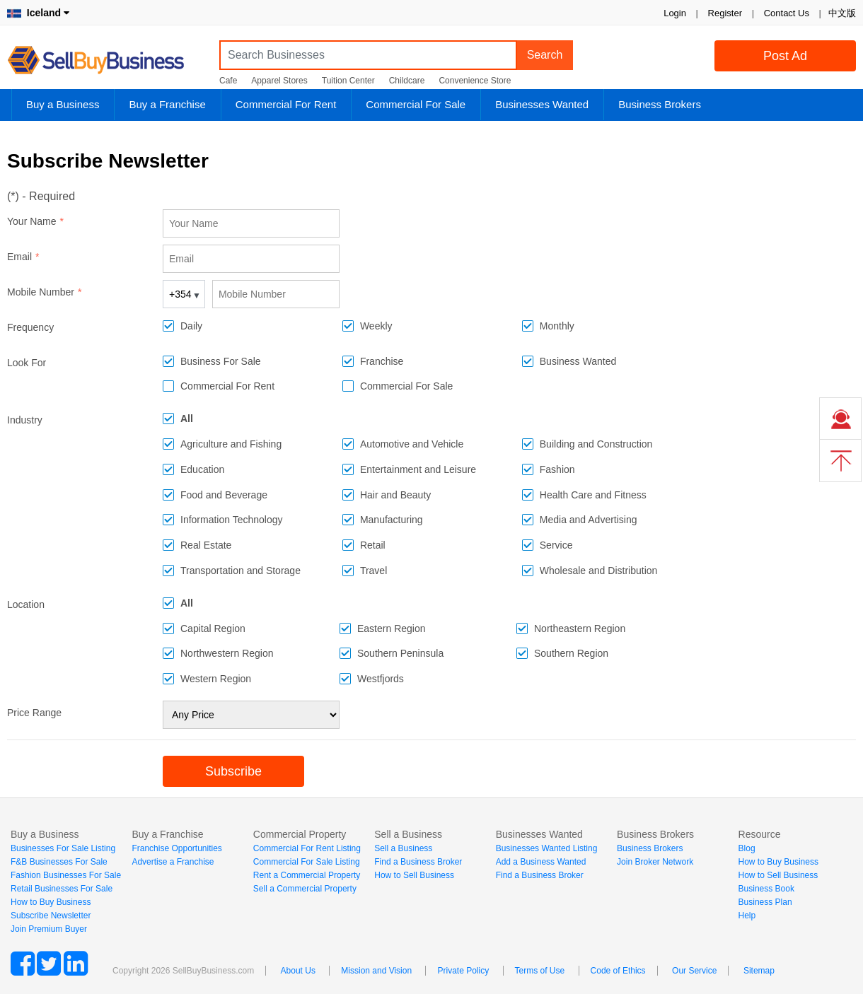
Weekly (376, 326)
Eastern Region (391, 628)
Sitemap (759, 971)
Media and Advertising (588, 519)
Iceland (38, 12)
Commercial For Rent (286, 104)
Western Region (215, 678)
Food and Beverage (223, 495)
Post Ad (785, 56)
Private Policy (463, 971)
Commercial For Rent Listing (307, 848)
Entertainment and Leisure (418, 469)
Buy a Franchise (167, 104)
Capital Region (212, 628)
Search (545, 55)
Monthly (557, 326)
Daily (191, 326)
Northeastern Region (579, 628)
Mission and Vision (376, 971)
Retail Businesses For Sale (61, 889)
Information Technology (231, 519)
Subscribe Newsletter (51, 915)
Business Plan (765, 902)
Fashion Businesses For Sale (66, 875)
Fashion (557, 469)
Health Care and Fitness (593, 495)
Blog (747, 848)
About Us (298, 971)
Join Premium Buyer (49, 929)
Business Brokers (659, 104)
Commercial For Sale (415, 104)
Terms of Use (540, 971)
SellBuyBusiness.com (106, 60)
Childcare (407, 81)
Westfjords (380, 678)
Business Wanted (578, 361)
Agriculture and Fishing (231, 444)
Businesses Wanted (542, 104)
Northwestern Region (227, 653)
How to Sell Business (414, 875)
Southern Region (571, 653)
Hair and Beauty (395, 495)
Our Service (694, 971)
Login (675, 13)
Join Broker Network (655, 862)
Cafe (228, 81)
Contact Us (786, 13)
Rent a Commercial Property (306, 875)
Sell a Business (403, 848)
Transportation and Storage (240, 570)
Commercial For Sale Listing (306, 862)
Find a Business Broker (418, 862)
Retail (373, 545)
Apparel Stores (279, 81)
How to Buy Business (51, 902)
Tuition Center (348, 81)
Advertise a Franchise (173, 862)
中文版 (842, 13)
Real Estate (205, 545)
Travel (373, 570)
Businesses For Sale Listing (63, 848)
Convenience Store (475, 81)
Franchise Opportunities (176, 848)
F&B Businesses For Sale (59, 862)
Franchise (381, 361)
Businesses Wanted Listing (547, 848)
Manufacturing (391, 519)
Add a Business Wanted (541, 862)
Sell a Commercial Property (305, 889)
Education (202, 469)
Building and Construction (596, 444)
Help (747, 915)
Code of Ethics (618, 971)
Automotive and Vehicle (411, 444)
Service (556, 545)
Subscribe (233, 771)
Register (725, 13)
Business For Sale (220, 361)
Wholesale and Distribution (599, 570)
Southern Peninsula (400, 653)
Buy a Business (62, 104)
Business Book (766, 889)
